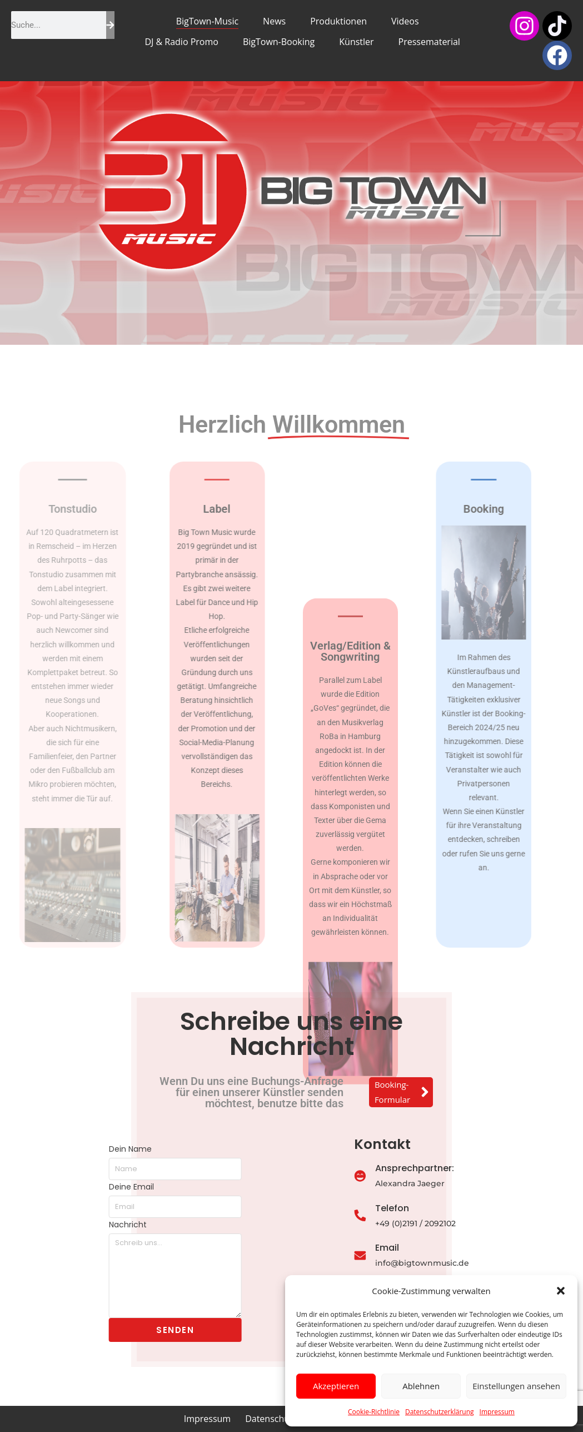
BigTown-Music (207, 21)
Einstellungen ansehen (516, 1385)
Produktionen (338, 21)
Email (429, 1247)
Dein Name (81, 1148)
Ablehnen (421, 1385)
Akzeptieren (336, 1385)
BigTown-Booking (279, 42)
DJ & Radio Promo (181, 42)
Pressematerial (429, 42)
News (274, 21)
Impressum (497, 1411)
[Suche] (110, 25)
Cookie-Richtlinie (374, 1411)
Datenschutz (271, 1419)
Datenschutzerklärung (439, 1411)
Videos (405, 21)
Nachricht (79, 1224)
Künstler (356, 42)
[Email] (401, 1256)
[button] (560, 1290)
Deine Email (83, 1186)
